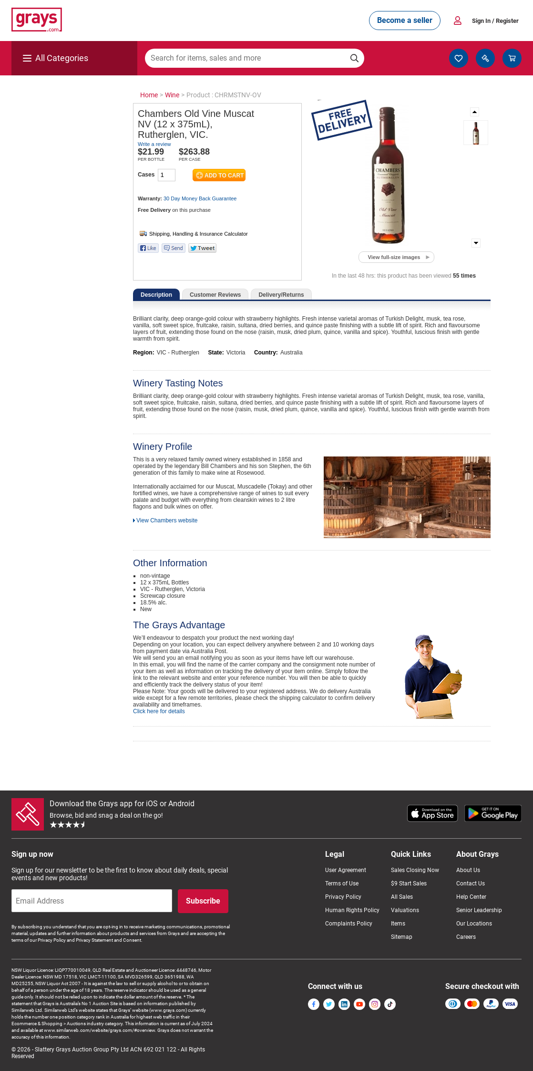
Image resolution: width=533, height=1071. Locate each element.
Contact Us (470, 883)
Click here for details (159, 711)
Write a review (154, 144)
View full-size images (394, 257)
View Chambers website (167, 520)
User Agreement (345, 870)
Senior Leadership (479, 910)
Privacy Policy (343, 897)
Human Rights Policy (352, 910)
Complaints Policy (348, 923)
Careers (466, 937)
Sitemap (401, 937)
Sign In (495, 20)
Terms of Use (342, 883)
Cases (146, 174)
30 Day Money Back (200, 198)
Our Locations (474, 923)
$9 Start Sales (409, 883)
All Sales (402, 897)
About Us (468, 870)
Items (398, 923)
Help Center (471, 897)
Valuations (405, 910)
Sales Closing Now (415, 870)
